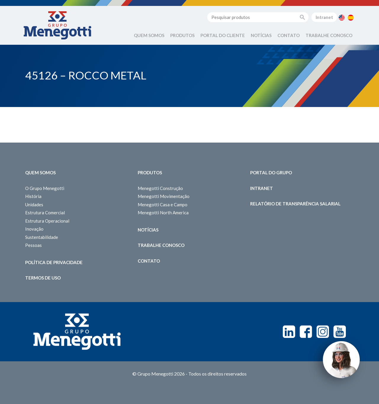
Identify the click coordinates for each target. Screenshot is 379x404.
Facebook (306, 331)
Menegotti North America (163, 212)
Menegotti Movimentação (164, 196)
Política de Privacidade (54, 262)
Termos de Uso (43, 277)
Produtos (182, 35)
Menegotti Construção (160, 188)
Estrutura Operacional (47, 220)
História (33, 196)
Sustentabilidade (41, 237)
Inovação (34, 228)
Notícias (261, 35)
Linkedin (289, 331)
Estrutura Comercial (45, 212)
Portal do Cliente (222, 35)
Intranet (324, 17)
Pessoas (33, 245)
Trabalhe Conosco (329, 35)
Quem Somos (149, 35)
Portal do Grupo (271, 172)
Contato (288, 35)
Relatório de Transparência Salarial (295, 203)
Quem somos (40, 172)
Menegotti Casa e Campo (162, 204)
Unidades (34, 204)
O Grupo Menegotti (44, 188)
